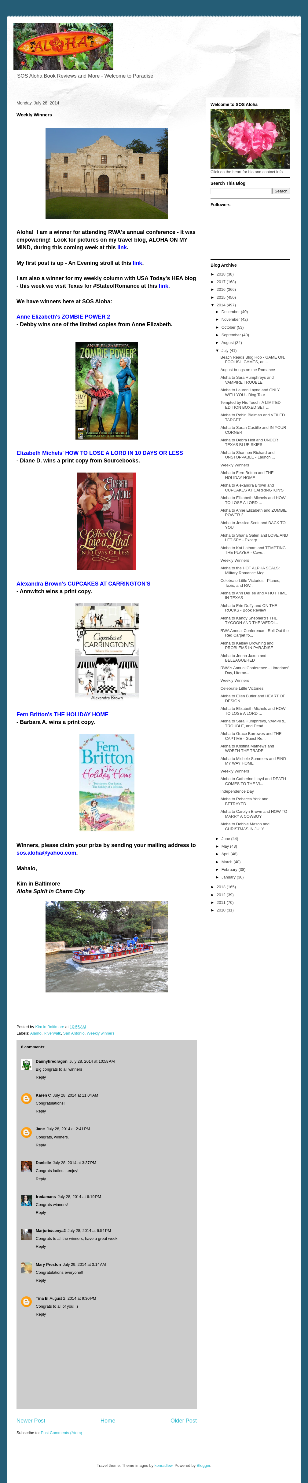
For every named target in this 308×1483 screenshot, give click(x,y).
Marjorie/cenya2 (51, 1230)
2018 (222, 274)
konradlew (164, 1465)
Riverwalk (52, 1033)
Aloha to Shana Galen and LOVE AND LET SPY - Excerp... (254, 537)
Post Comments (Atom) (61, 1432)
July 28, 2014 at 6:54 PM (89, 1230)
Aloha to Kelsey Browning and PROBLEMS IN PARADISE (246, 645)
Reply (41, 1077)
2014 (222, 305)
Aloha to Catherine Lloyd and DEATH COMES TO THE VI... (253, 781)
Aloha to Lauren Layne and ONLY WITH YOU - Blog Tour (250, 392)
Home (108, 1421)
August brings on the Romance (247, 369)
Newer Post (30, 1421)
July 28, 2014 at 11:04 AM (75, 1095)
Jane (40, 1129)
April (226, 854)
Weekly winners (101, 1033)
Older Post (183, 1421)
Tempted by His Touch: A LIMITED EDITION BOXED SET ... (250, 405)
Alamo (36, 1033)
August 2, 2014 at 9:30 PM (73, 1298)
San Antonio (74, 1033)
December (231, 311)
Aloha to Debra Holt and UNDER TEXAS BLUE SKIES (249, 442)
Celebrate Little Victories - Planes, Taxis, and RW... (250, 583)
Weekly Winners (234, 465)
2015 (222, 297)
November (231, 319)
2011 (222, 902)
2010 (222, 910)
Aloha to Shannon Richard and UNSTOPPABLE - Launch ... (247, 455)
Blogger (203, 1465)
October (229, 327)
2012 (222, 895)
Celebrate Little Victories (241, 688)
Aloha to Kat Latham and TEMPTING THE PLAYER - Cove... (253, 550)
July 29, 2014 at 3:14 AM (84, 1264)
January (229, 877)
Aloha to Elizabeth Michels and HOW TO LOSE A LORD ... (252, 500)
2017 (222, 281)
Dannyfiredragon (52, 1061)
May (226, 846)
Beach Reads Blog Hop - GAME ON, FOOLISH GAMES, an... (252, 359)
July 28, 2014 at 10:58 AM (92, 1061)
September (232, 335)
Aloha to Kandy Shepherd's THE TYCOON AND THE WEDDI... (249, 620)
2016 (222, 289)
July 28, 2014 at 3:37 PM (74, 1162)
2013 (222, 887)
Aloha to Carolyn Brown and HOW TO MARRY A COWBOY (253, 814)
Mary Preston (48, 1264)
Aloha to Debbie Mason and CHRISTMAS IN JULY (244, 826)
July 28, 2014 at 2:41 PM (68, 1129)
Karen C (43, 1095)
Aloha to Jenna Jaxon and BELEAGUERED (243, 658)
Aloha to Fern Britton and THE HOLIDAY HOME (246, 475)
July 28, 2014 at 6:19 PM (79, 1196)
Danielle (43, 1162)
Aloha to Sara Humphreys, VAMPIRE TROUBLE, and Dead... (253, 723)
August (228, 342)
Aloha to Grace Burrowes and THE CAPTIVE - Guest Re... (250, 736)
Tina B (42, 1298)
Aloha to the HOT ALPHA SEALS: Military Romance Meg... (250, 570)
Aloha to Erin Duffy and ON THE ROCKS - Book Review (248, 608)
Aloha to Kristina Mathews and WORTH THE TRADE (247, 748)
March (228, 862)
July (226, 350)
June (226, 838)
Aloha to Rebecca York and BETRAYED (244, 801)
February (230, 869)
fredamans (46, 1196)
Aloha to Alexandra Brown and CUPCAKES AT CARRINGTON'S (252, 487)
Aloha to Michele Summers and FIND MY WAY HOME (253, 761)
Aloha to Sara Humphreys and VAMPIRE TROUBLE (246, 380)
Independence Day (237, 791)
